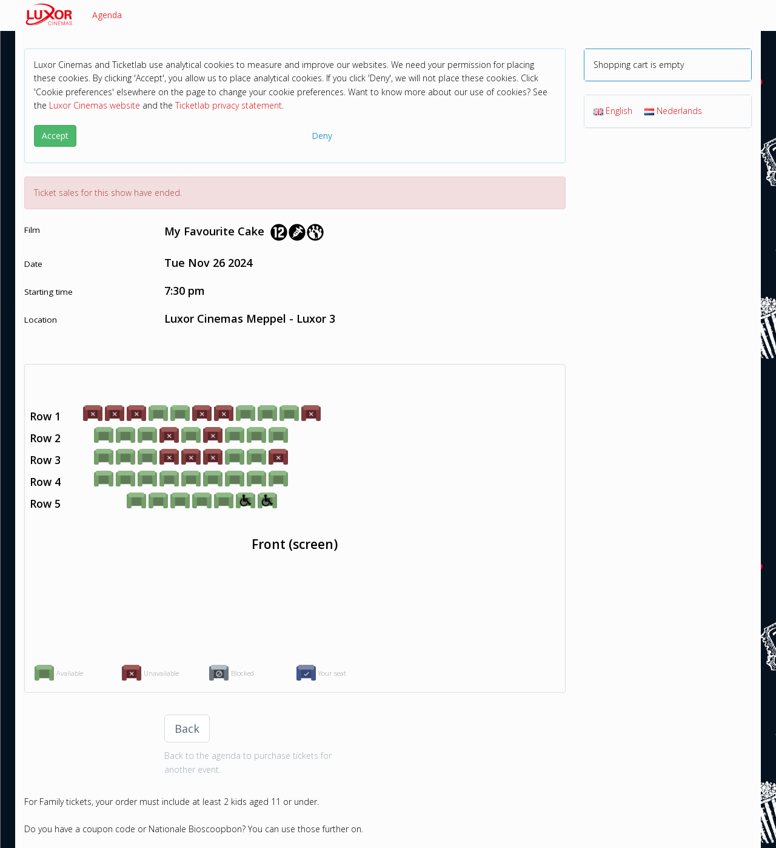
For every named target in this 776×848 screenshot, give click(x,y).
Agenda (107, 15)
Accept (55, 135)
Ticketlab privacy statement (228, 105)
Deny (322, 135)
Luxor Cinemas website (94, 105)
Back (187, 728)
